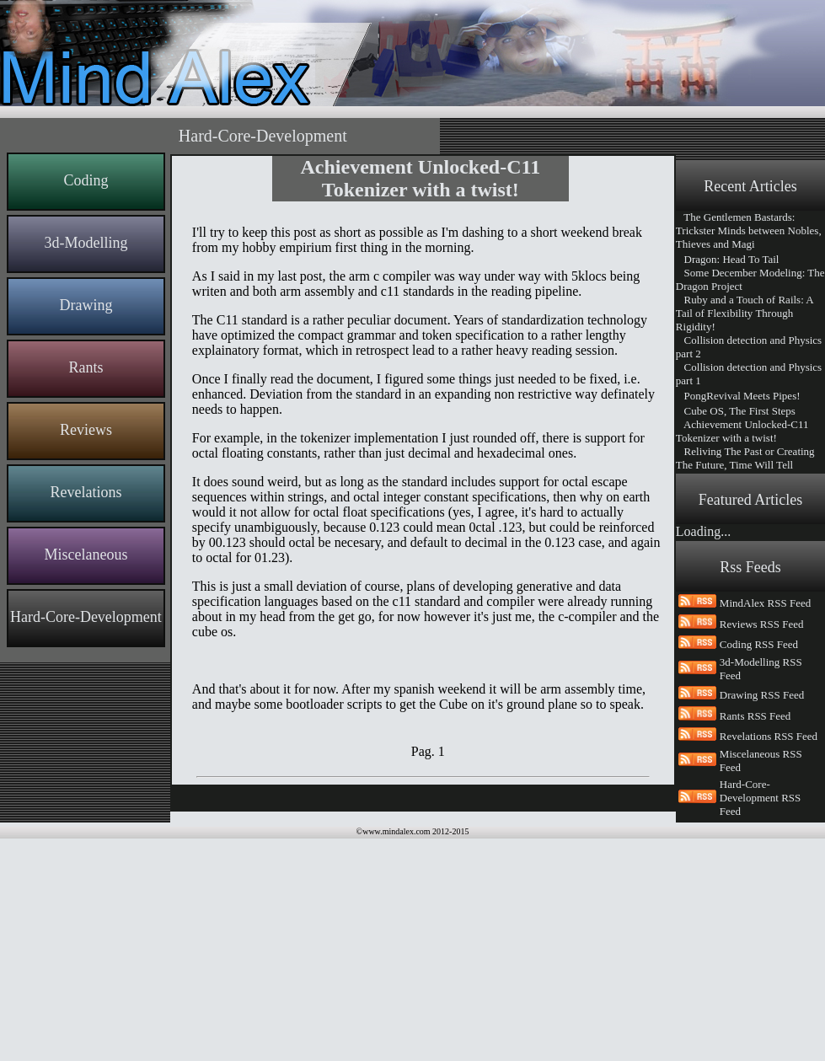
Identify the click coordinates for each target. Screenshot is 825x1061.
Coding (85, 180)
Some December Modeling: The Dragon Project (750, 279)
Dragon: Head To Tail (727, 259)
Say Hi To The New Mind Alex (748, 667)
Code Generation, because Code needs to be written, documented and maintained (750, 694)
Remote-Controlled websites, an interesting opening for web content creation (750, 638)
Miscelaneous (85, 554)
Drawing (85, 305)
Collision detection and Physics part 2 (749, 347)
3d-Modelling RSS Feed (761, 891)
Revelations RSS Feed (768, 958)
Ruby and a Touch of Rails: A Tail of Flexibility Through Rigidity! (744, 313)
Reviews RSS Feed (762, 846)
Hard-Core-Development (86, 616)
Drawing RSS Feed (762, 917)
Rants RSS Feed (755, 938)
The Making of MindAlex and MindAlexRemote (746, 605)
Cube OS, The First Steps (736, 411)
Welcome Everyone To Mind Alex (743, 728)
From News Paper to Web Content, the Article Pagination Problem (744, 571)
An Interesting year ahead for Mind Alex (744, 537)
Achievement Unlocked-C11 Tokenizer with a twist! (742, 431)
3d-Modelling (85, 242)
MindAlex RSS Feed (765, 825)
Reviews (86, 429)
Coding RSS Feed (759, 866)
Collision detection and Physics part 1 (749, 374)
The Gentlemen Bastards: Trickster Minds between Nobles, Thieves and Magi (749, 230)
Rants (85, 367)
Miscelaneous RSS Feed (761, 983)
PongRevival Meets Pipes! (738, 395)
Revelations (85, 492)
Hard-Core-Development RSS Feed (760, 1020)
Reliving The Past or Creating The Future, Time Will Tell (745, 458)
